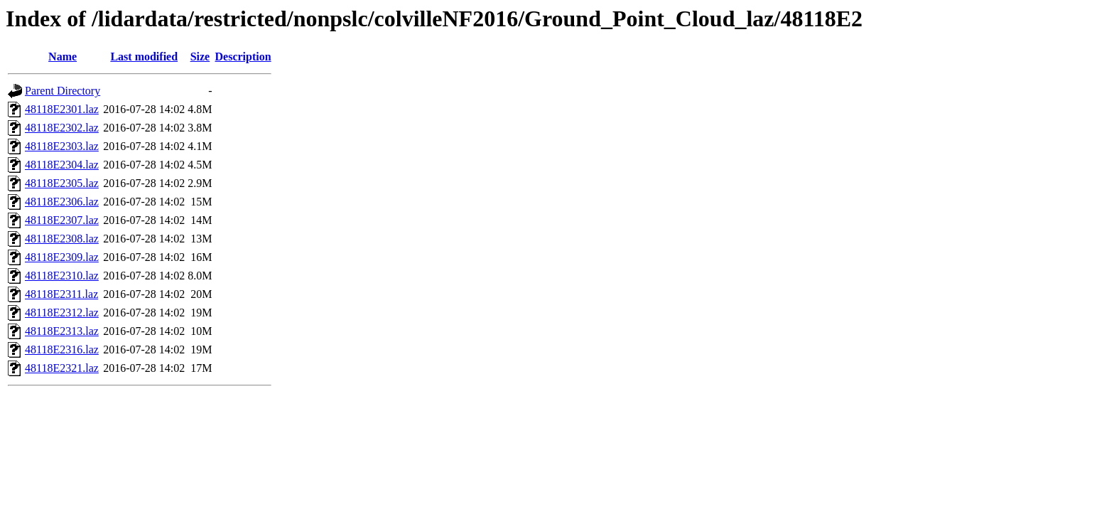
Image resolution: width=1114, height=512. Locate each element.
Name (62, 56)
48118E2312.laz (62, 312)
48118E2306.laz (62, 202)
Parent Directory (62, 91)
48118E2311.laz (61, 294)
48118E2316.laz (62, 349)
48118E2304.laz (62, 165)
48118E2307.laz (62, 220)
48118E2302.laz (62, 128)
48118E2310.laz (62, 276)
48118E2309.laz (62, 257)
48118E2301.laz (62, 109)
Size (200, 56)
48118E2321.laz (62, 368)
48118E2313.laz (62, 331)
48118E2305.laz (62, 183)
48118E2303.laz (62, 146)
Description (243, 56)
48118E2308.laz (62, 239)
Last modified (144, 56)
